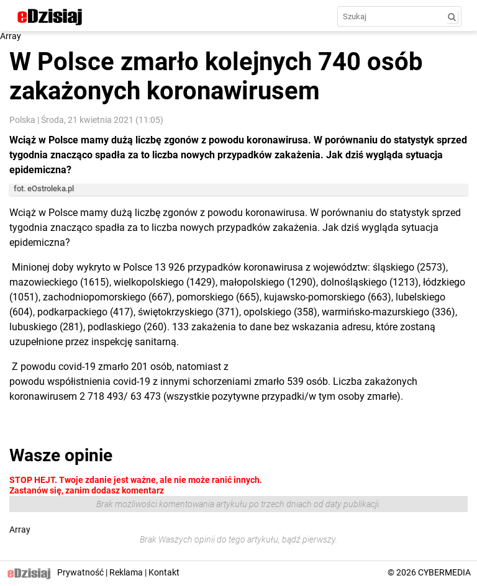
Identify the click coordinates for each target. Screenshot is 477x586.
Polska (22, 120)
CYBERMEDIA (444, 572)
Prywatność (80, 572)
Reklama (126, 572)
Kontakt (163, 572)
